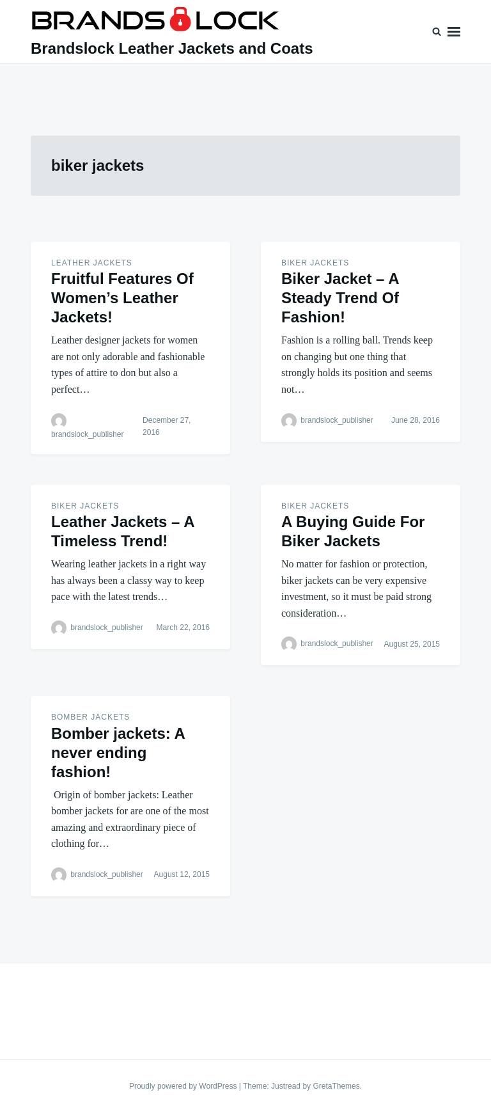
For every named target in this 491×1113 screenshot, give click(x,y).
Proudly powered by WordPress (184, 1086)
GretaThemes (336, 1086)
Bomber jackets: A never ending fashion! (118, 752)
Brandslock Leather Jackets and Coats (172, 48)
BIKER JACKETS (315, 262)
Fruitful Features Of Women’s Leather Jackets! (122, 298)
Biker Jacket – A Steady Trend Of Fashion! (340, 298)
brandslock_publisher (87, 434)
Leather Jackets (91, 262)
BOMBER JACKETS (90, 717)
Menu (454, 31)
